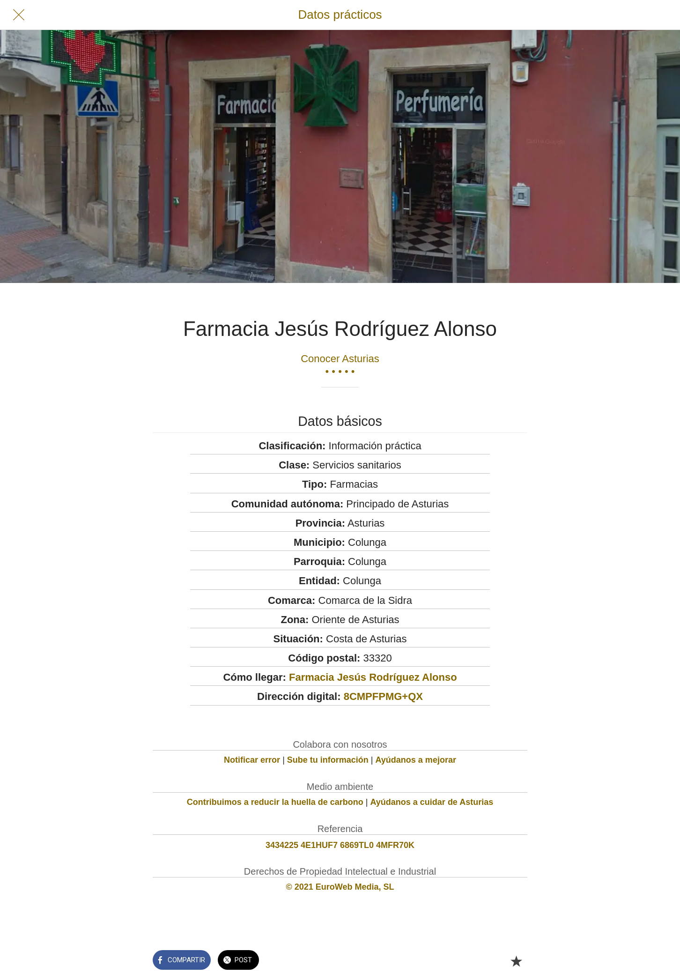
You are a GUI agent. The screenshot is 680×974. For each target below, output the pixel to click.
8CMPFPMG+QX (383, 696)
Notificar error (252, 760)
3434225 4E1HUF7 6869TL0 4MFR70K (340, 845)
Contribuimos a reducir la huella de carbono (275, 802)
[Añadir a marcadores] (516, 961)
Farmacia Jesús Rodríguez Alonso (373, 677)
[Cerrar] (18, 15)
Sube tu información (328, 760)
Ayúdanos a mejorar (416, 760)
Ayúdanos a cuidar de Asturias (432, 802)
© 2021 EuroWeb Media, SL (340, 887)
